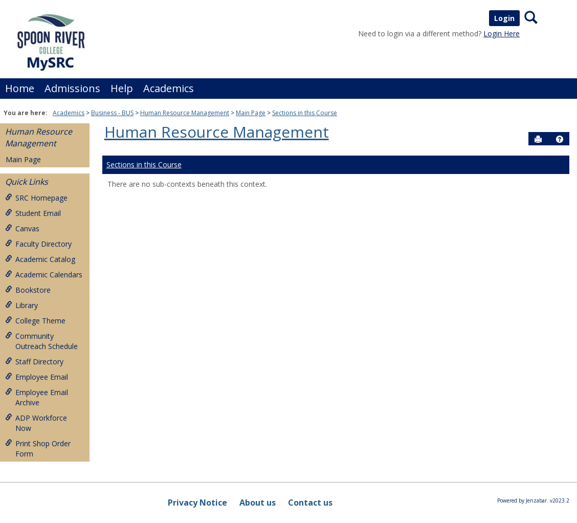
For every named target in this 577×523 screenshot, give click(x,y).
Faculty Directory (38, 244)
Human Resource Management (184, 112)
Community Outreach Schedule (41, 341)
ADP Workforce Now (36, 423)
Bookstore (28, 290)
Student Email (33, 213)
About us (257, 502)
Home (19, 88)
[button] (559, 139)
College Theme (35, 320)
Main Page (250, 112)
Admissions (72, 88)
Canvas (22, 228)
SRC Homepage (36, 198)
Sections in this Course (304, 112)
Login (504, 18)
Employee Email (36, 377)
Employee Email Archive (36, 397)
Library (21, 305)
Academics (168, 88)
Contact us (310, 502)
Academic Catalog (40, 259)
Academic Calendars (43, 274)
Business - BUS (112, 112)
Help (121, 88)
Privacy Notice (197, 502)
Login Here (501, 33)
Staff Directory (34, 361)
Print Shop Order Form (38, 449)
